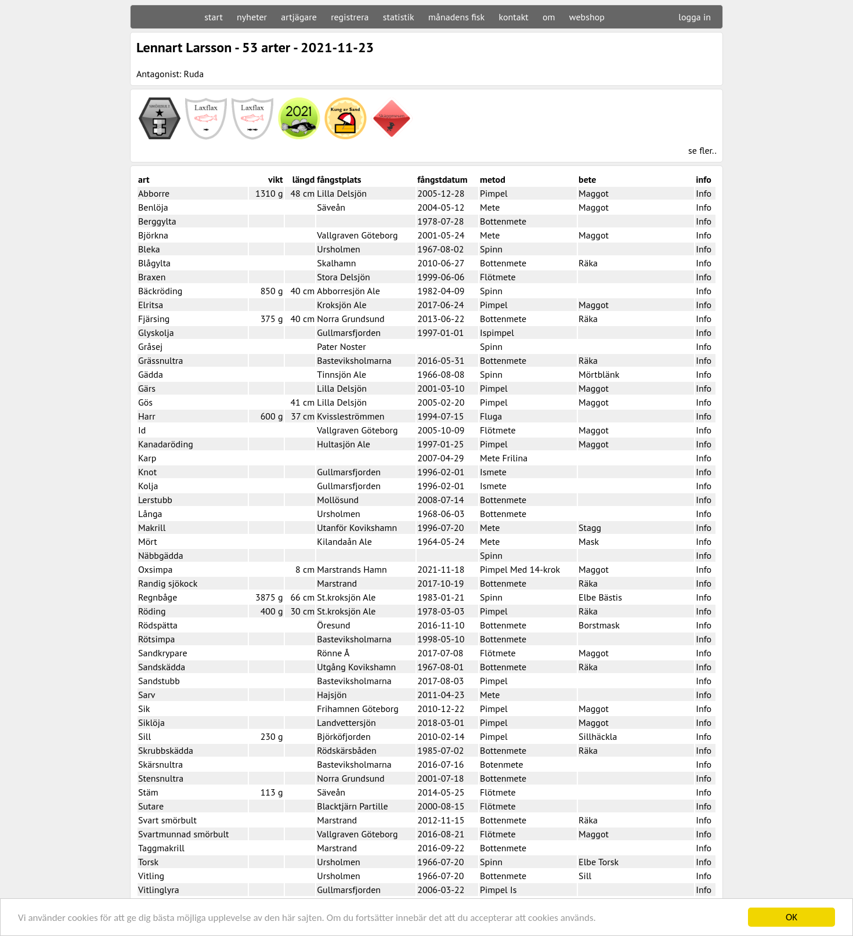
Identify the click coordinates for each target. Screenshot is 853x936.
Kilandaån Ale (344, 541)
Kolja (148, 486)
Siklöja (151, 722)
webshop (587, 17)
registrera (349, 17)
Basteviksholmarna (354, 360)
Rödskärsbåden (347, 750)
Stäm (148, 792)
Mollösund (338, 499)
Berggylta (157, 221)
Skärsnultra (160, 764)
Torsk (148, 862)
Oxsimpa (155, 569)
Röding (152, 611)
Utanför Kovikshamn (357, 527)
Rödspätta (158, 625)
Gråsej (150, 346)
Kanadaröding (165, 444)
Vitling (151, 875)
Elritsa (150, 304)
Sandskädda (161, 667)
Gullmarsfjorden (349, 332)
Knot (147, 472)
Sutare (151, 806)
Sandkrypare (162, 653)
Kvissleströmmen (350, 416)
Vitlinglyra (158, 889)
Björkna (153, 235)
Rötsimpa (156, 639)
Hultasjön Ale (343, 444)
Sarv (147, 694)
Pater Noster (341, 346)
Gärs (147, 388)
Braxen (151, 277)
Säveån (331, 207)
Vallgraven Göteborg (357, 235)
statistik (398, 17)
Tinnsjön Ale (341, 374)
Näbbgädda (160, 555)
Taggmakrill (161, 848)
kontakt (513, 17)
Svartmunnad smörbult (183, 834)
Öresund (333, 625)
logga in (694, 17)
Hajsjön (331, 694)
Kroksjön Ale (341, 304)
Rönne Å (333, 653)
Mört (147, 541)
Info (703, 193)
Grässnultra (160, 360)
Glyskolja (156, 332)
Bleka (149, 249)
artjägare (299, 17)
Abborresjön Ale (348, 291)
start (213, 17)
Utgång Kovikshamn (356, 667)
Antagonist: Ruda (170, 73)
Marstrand (337, 583)
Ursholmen (338, 249)
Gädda (150, 374)
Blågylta (154, 263)
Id (142, 430)
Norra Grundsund (350, 318)
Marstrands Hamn (351, 569)
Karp (147, 458)
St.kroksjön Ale (346, 597)
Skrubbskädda (165, 750)
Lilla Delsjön (342, 193)
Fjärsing (153, 318)
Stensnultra (160, 778)
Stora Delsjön (343, 277)
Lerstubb (155, 499)
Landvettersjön (346, 722)
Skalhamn (336, 263)
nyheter (252, 17)
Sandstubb (159, 680)
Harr (147, 416)
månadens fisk (456, 17)
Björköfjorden (343, 736)
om (549, 17)
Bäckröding (160, 291)
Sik (144, 708)
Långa (150, 513)
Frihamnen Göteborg (358, 708)
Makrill (151, 527)
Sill (144, 736)
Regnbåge (157, 597)
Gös (145, 402)
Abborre (153, 193)
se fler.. (702, 150)
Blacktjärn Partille (352, 806)
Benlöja (153, 207)
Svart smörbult (167, 820)
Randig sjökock (167, 583)
